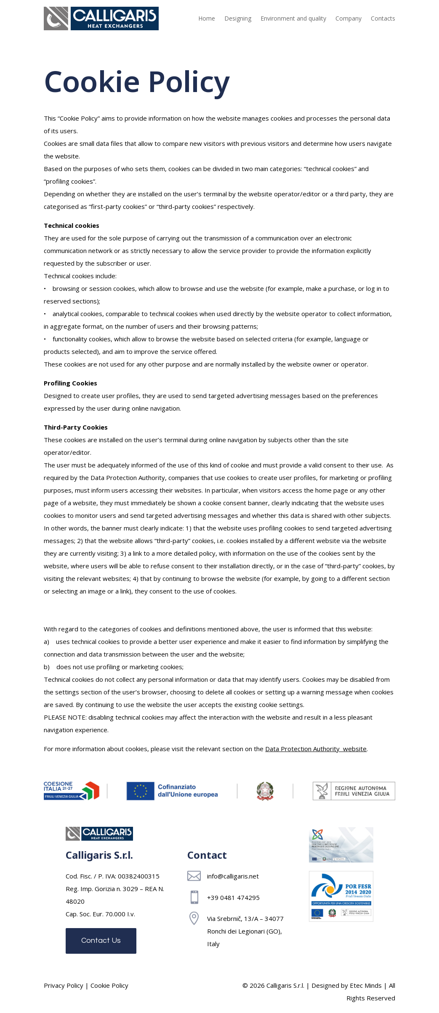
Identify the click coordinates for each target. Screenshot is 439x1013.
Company (348, 18)
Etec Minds (366, 985)
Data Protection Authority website (316, 748)
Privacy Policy (63, 985)
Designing (237, 18)
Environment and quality (293, 18)
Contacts (383, 18)
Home (206, 18)
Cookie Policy (109, 985)
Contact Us (101, 940)
